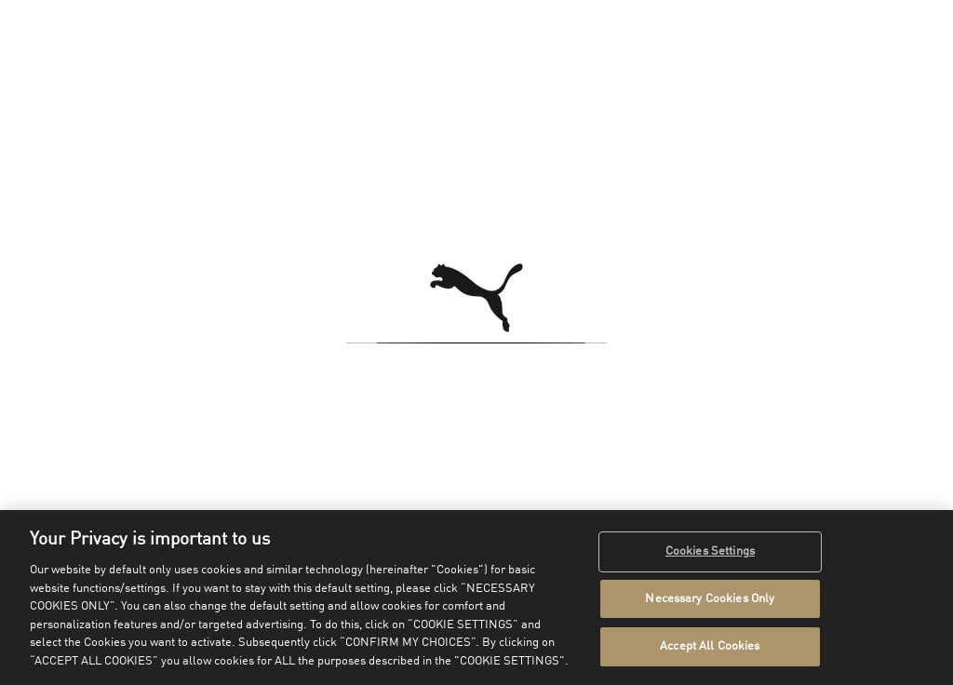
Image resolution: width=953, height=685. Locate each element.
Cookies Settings (710, 551)
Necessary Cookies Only (709, 599)
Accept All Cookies (709, 646)
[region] (476, 597)
